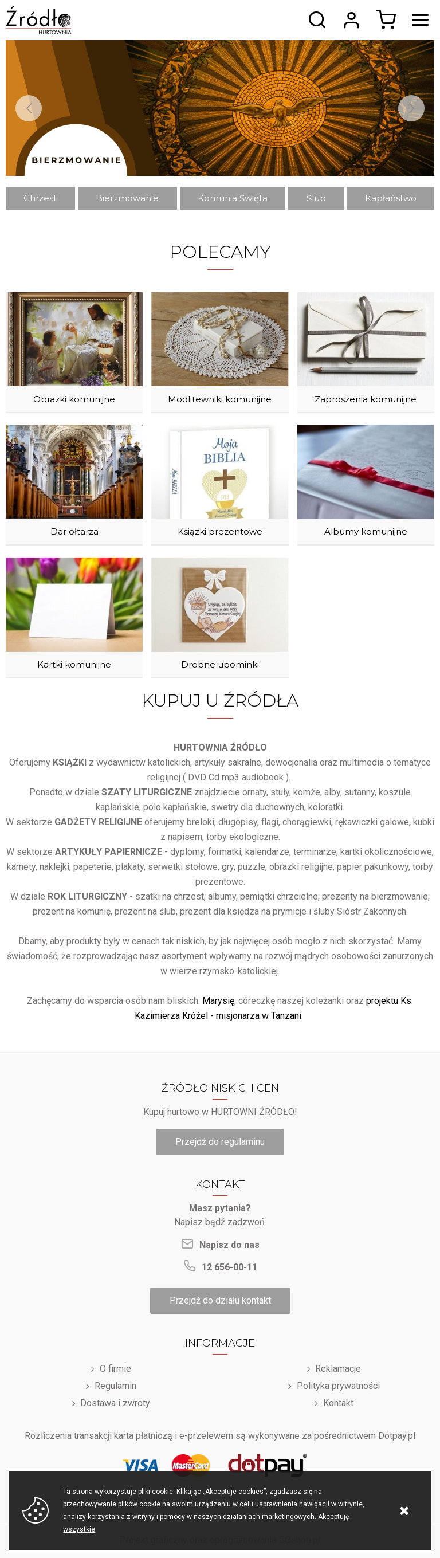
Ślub (316, 198)
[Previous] (28, 108)
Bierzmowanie (127, 198)
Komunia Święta (233, 198)
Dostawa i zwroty (115, 1403)
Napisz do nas (229, 1244)
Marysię (218, 1000)
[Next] (411, 108)
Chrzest (40, 198)
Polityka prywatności (338, 1385)
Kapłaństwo (391, 198)
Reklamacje (338, 1368)
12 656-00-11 (229, 1267)
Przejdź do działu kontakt (220, 1300)
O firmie (115, 1368)
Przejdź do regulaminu (220, 1141)
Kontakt (338, 1403)
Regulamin (115, 1385)
